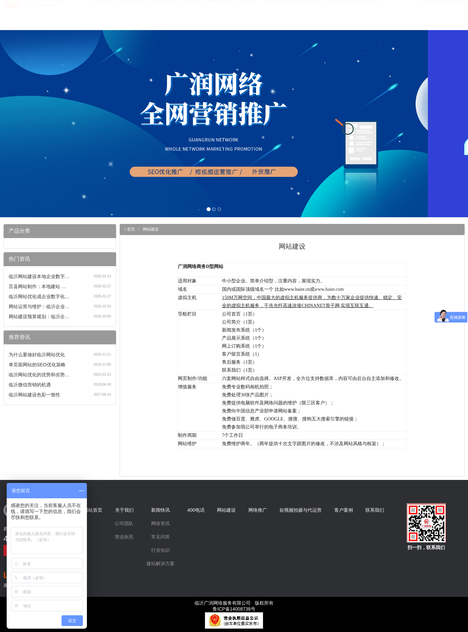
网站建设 (220, 16)
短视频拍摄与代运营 (293, 16)
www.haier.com (329, 289)
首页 (130, 229)
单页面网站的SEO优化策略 (37, 364)
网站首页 (104, 16)
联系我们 (367, 16)
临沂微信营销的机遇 (30, 384)
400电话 (192, 16)
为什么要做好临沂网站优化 (37, 354)
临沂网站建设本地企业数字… (39, 276)
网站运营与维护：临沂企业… (39, 306)
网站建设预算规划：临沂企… (39, 316)
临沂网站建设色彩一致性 (34, 394)
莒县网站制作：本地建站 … (37, 286)
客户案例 (338, 16)
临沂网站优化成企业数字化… (39, 296)
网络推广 (249, 16)
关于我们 (134, 16)
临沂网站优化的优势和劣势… (39, 374)
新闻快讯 (163, 16)
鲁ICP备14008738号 (234, 609)
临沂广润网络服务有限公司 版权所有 (234, 603)
